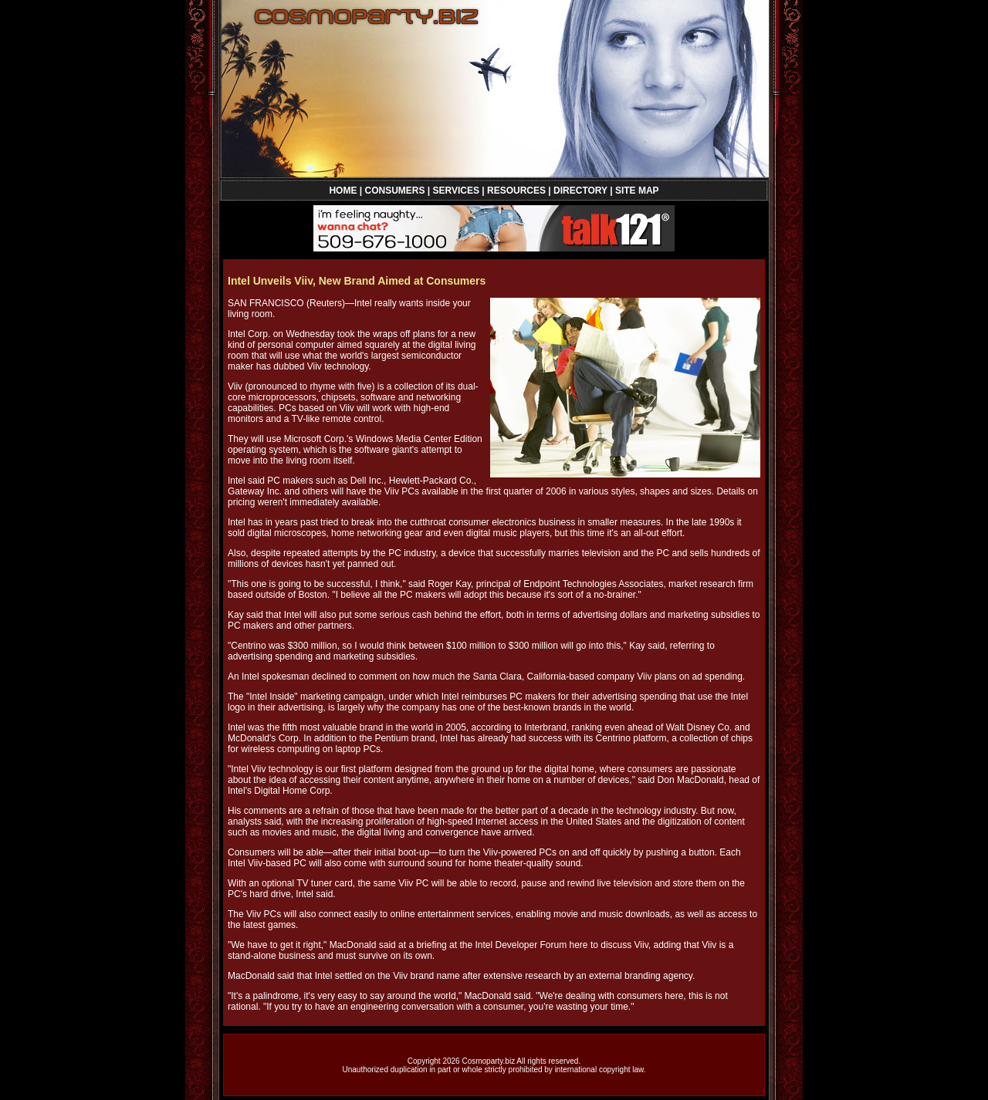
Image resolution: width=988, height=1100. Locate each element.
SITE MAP (637, 190)
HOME (343, 190)
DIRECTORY (580, 190)
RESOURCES (516, 190)
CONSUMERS (394, 190)
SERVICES (456, 190)
